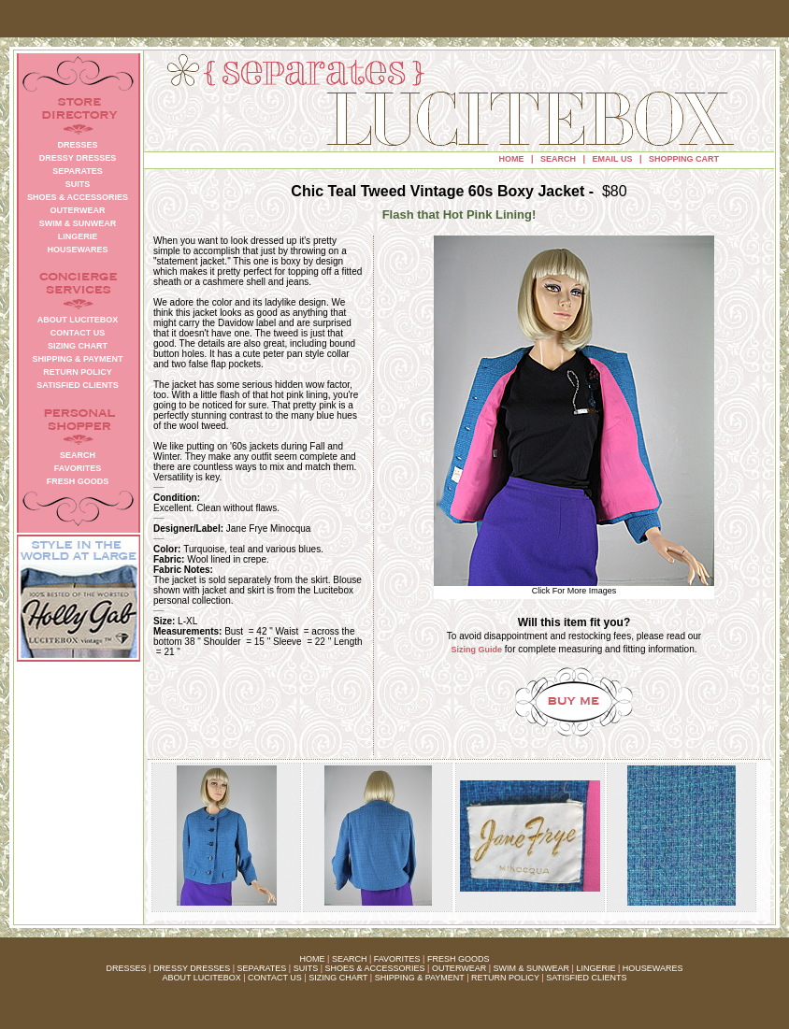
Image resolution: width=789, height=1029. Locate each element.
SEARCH (558, 159)
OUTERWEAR (459, 968)
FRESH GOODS (458, 959)
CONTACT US (275, 977)
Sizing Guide (477, 649)
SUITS (306, 968)
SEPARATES (262, 968)
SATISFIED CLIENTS (586, 977)
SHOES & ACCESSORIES (374, 968)
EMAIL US (613, 159)
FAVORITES (397, 959)
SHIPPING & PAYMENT (420, 977)
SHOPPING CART (684, 159)
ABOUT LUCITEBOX (201, 977)
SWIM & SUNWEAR (532, 968)
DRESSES (127, 968)
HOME (511, 159)
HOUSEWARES (653, 968)
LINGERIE (595, 968)
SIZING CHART (337, 977)
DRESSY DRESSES (191, 968)
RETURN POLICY (505, 977)
